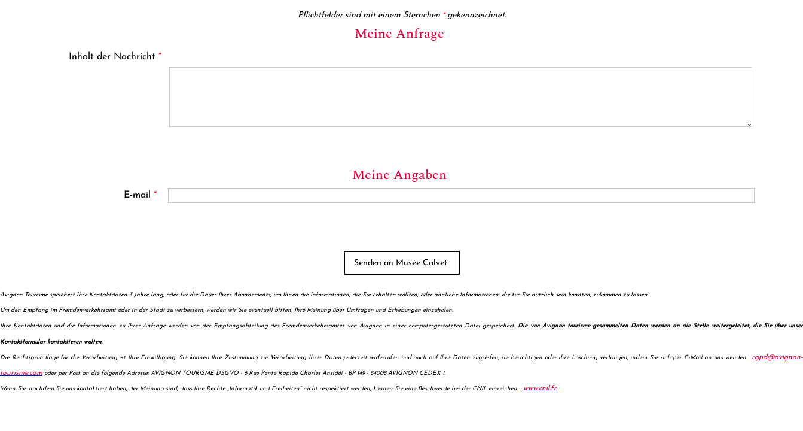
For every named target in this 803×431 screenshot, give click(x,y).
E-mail (140, 195)
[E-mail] (461, 195)
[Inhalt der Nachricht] (460, 97)
